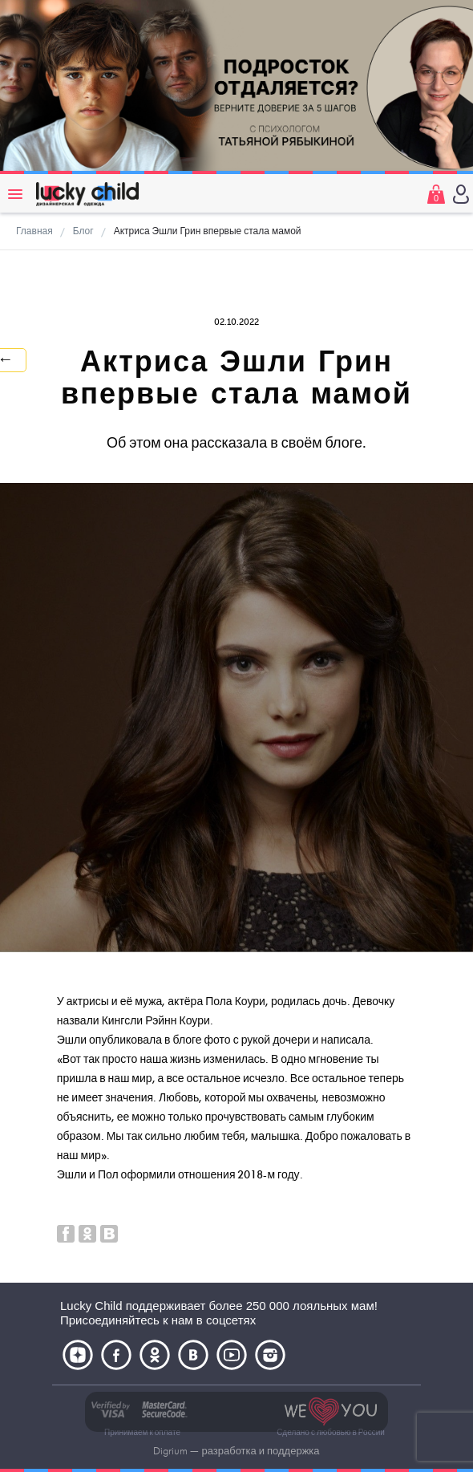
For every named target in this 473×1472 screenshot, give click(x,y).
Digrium (170, 1451)
